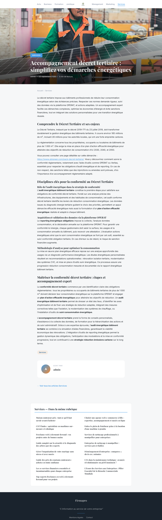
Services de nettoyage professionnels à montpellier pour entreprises (102, 436)
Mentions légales (76, 517)
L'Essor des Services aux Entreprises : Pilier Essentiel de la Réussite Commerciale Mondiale (104, 471)
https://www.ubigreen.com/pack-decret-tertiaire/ (60, 159)
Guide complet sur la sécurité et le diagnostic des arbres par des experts (56, 444)
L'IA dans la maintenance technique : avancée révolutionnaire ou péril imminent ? (105, 461)
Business (48, 4)
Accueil (40, 91)
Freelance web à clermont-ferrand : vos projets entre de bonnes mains (53, 436)
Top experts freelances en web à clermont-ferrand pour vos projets (55, 478)
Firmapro (81, 500)
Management (97, 4)
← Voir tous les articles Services (52, 386)
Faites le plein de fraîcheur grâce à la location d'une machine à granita (105, 427)
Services (121, 4)
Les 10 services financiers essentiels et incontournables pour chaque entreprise (54, 469)
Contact (89, 517)
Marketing (110, 4)
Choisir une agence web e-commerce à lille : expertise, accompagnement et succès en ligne (105, 419)
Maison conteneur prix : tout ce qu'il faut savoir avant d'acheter (54, 419)
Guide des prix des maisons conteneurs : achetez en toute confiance (54, 461)
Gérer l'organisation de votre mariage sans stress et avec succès (55, 452)
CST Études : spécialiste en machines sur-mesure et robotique (54, 427)
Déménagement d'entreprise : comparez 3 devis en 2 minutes (103, 452)
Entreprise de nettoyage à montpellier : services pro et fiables (102, 444)
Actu (39, 4)
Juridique (70, 4)
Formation (59, 4)
